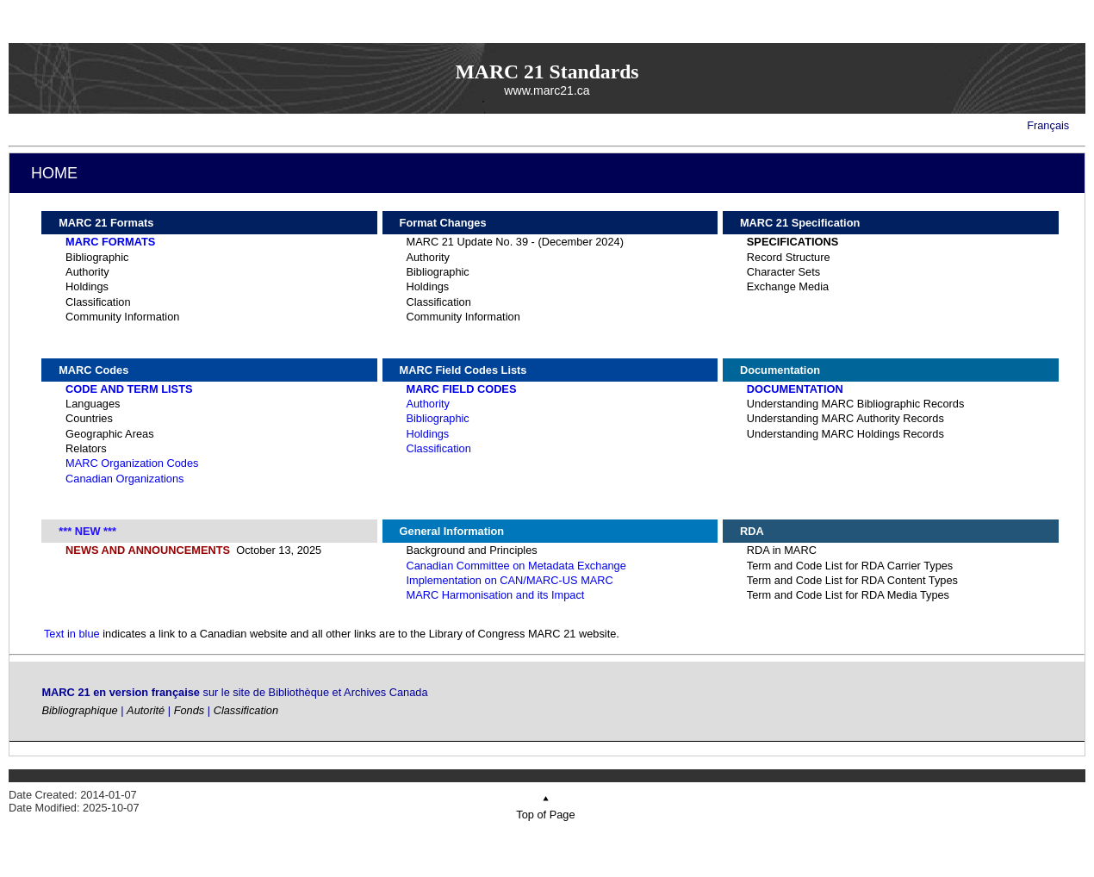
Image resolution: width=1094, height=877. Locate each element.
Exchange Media (788, 286)
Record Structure (788, 257)
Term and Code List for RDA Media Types (848, 594)
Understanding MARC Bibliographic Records (856, 403)
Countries (89, 418)
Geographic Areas (109, 433)
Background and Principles (471, 550)
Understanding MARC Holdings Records (845, 433)
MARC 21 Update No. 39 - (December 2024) (515, 241)
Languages (92, 403)
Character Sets (783, 271)
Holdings (87, 286)
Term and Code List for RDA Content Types (852, 580)
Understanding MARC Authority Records (845, 418)
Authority (87, 271)
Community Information (122, 316)
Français (1048, 125)
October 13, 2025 (193, 550)
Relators (86, 448)
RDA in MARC (782, 550)
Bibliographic (96, 257)
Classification (97, 301)
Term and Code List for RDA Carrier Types (850, 565)
